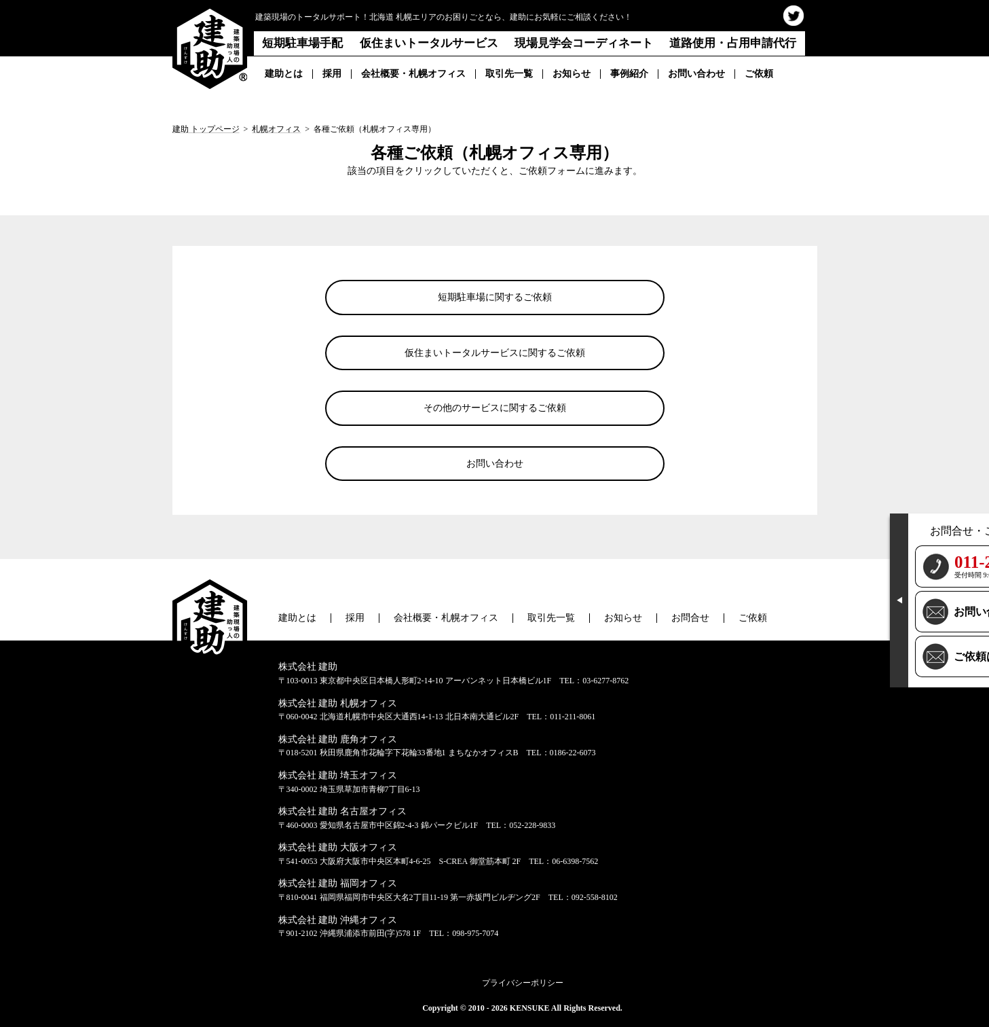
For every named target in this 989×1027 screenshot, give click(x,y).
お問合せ (690, 618)
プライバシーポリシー (522, 983)
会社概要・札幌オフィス (413, 74)
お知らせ (572, 74)
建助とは (284, 74)
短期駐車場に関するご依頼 (495, 297)
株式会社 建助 (308, 667)
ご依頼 (759, 74)
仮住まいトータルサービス (429, 43)
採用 (331, 74)
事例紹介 (629, 74)
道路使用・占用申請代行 (732, 43)
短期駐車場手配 (302, 43)
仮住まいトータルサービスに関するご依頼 (495, 353)
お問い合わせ (696, 74)
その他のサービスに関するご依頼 (495, 408)
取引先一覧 (509, 74)
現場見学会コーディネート (584, 43)
